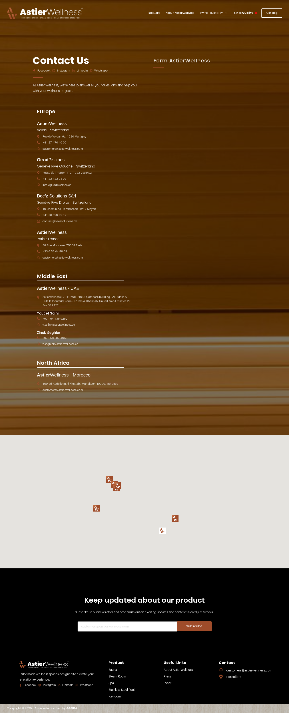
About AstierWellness (180, 13)
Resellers (154, 13)
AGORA (71, 708)
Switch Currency (214, 13)
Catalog (271, 13)
